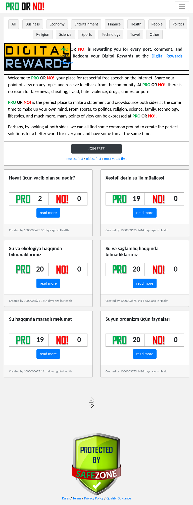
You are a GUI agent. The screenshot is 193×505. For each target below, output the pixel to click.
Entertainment (86, 24)
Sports (86, 34)
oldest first (93, 159)
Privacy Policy (94, 498)
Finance (114, 24)
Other (154, 34)
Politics (178, 24)
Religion (42, 34)
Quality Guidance (118, 498)
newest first (74, 159)
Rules (66, 498)
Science (65, 34)
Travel (135, 34)
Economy (57, 24)
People (157, 24)
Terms (77, 498)
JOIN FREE (96, 148)
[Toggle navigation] (182, 6)
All (14, 24)
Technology (111, 34)
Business (33, 24)
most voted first (115, 159)
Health (136, 24)
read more (48, 212)
